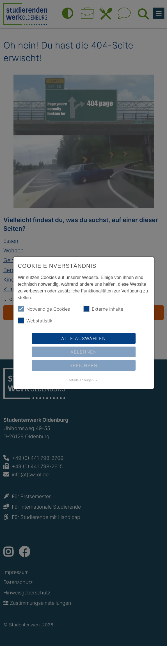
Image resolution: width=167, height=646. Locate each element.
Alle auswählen (83, 338)
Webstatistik (35, 320)
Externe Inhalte (103, 309)
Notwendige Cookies (44, 309)
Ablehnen (83, 352)
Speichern (83, 365)
